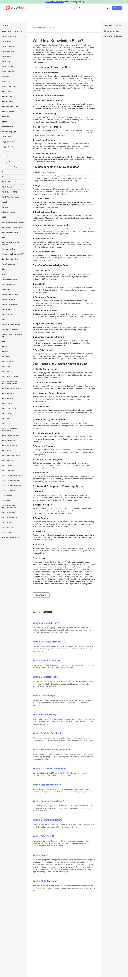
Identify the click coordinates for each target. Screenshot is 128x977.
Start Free (117, 8)
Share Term (40, 595)
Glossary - (37, 27)
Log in (108, 8)
